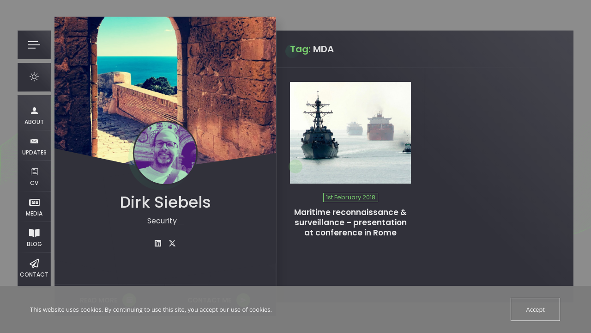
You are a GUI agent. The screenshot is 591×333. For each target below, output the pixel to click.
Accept (535, 309)
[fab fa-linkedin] (158, 243)
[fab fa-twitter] (172, 243)
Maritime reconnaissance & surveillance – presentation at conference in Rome (350, 222)
